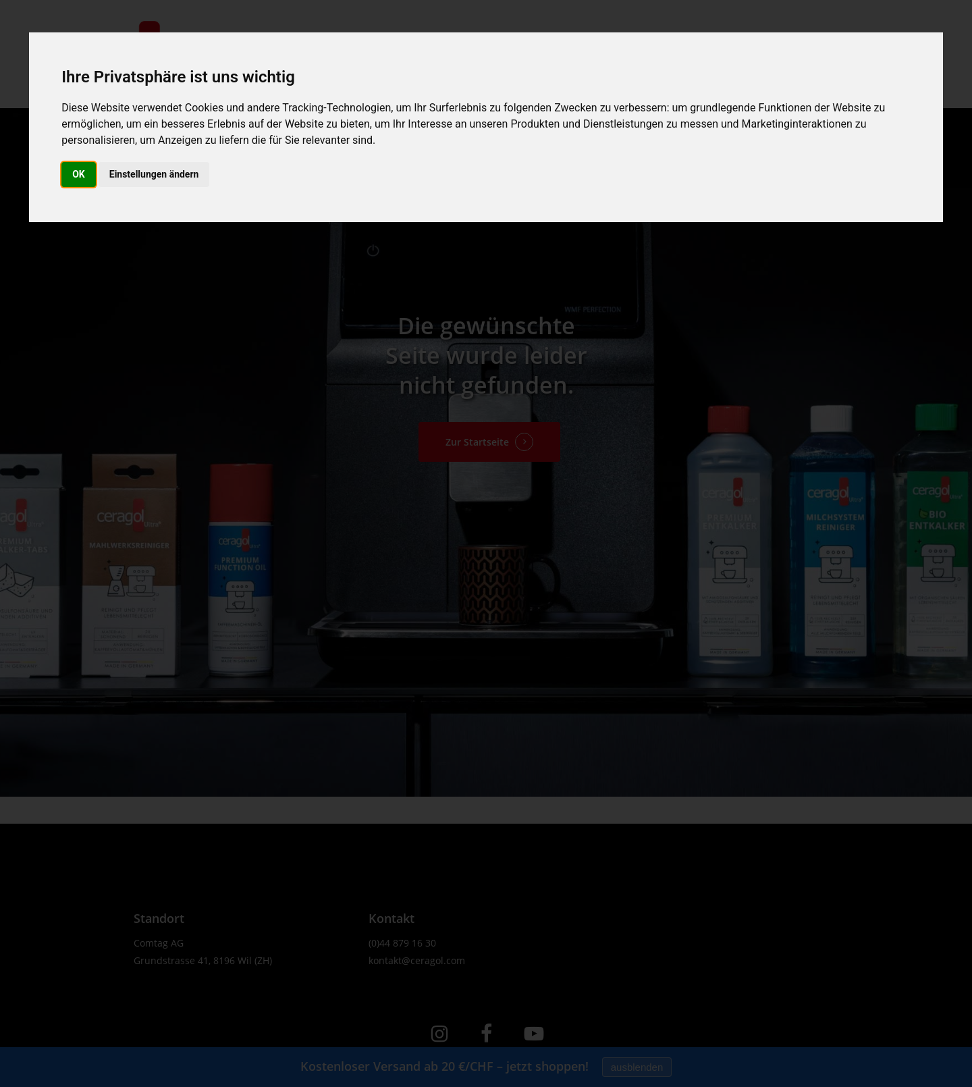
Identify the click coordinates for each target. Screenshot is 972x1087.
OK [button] (78, 174)
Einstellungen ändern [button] (154, 174)
